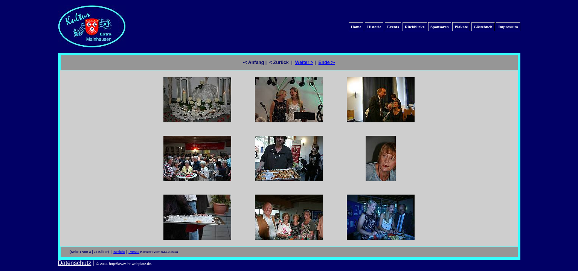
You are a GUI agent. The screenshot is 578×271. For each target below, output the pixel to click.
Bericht (119, 252)
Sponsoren (439, 26)
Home (356, 26)
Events (393, 26)
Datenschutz (75, 263)
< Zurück (279, 62)
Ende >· (327, 62)
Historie (374, 26)
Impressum (508, 26)
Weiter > (304, 62)
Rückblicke (415, 26)
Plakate (461, 26)
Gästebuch (483, 26)
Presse (133, 252)
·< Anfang (253, 62)
